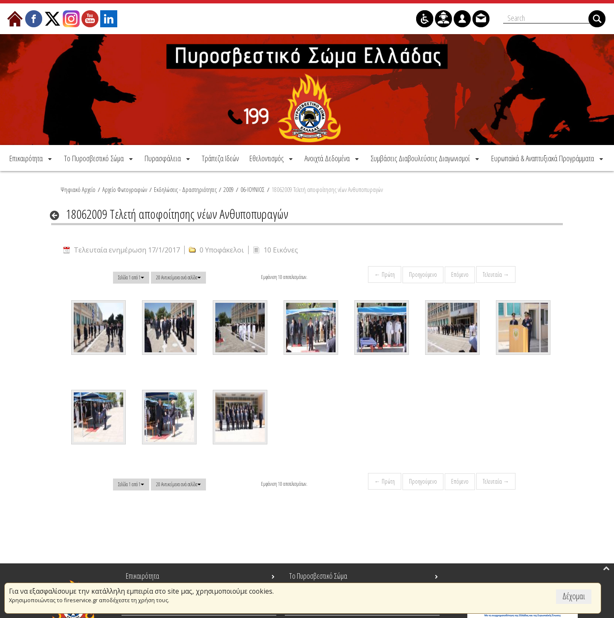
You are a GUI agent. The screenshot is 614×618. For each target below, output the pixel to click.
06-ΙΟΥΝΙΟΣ (252, 189)
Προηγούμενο (423, 274)
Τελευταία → (496, 274)
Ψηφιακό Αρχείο (78, 189)
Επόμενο (460, 274)
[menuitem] (31, 158)
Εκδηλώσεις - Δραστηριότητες (185, 189)
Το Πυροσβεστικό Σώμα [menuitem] (318, 576)
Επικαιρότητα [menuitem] (142, 576)
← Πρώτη (384, 274)
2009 (228, 189)
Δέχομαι (573, 596)
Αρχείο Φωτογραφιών (124, 189)
